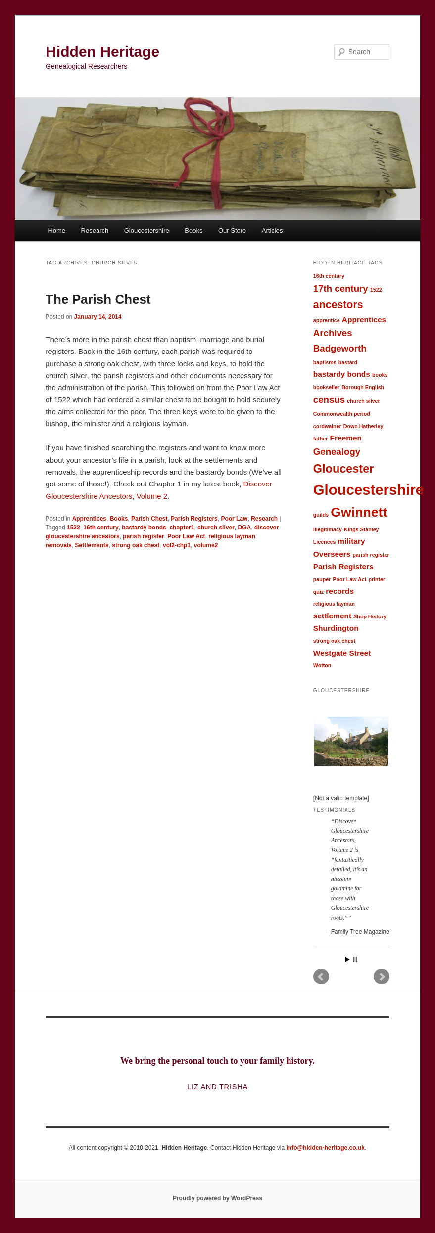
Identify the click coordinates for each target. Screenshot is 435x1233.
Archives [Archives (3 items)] (332, 333)
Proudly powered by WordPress (217, 1198)
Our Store (232, 230)
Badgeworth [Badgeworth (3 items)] (340, 348)
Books (193, 230)
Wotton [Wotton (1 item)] (322, 665)
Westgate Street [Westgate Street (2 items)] (342, 653)
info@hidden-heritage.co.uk (326, 1148)
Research (95, 230)
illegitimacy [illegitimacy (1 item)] (327, 529)
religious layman (231, 536)
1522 (73, 527)
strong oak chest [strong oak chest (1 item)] (334, 641)
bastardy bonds (144, 527)
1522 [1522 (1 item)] (376, 290)
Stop (355, 959)
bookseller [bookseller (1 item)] (326, 387)
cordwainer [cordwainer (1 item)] (327, 426)
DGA (244, 527)
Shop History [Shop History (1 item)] (369, 616)
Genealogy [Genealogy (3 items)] (336, 451)
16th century (100, 527)
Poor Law (234, 518)
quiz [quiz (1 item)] (318, 592)
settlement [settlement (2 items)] (332, 616)
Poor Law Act (186, 536)
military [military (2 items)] (351, 541)
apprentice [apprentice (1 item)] (326, 320)
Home (56, 230)
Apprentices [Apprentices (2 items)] (364, 319)
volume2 (206, 545)
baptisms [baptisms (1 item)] (325, 362)
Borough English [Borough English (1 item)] (362, 387)
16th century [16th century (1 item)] (328, 276)
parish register (143, 536)
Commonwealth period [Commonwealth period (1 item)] (341, 414)
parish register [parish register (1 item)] (371, 555)
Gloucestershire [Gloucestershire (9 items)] (368, 490)
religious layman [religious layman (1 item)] (334, 604)
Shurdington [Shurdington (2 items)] (336, 628)
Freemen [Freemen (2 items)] (346, 438)
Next (381, 977)
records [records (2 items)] (340, 591)
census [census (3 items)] (329, 400)
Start (347, 959)
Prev (321, 977)
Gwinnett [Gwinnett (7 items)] (359, 512)
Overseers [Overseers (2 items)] (332, 554)
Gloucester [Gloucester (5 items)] (343, 468)
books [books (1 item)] (379, 375)
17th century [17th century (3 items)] (340, 288)
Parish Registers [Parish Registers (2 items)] (343, 566)
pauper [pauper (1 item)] (322, 579)
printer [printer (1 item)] (376, 579)
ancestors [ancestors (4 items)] (338, 304)
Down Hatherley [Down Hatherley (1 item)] (363, 426)
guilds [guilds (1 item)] (321, 515)
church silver (216, 527)
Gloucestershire (146, 230)
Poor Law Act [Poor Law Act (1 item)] (350, 579)
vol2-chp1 (177, 545)
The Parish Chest (98, 299)
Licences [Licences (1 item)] (324, 542)
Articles (272, 230)
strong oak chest (135, 545)
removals (59, 545)
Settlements (92, 545)
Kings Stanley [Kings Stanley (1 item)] (361, 529)
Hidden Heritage (102, 52)
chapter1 (181, 527)
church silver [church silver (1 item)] (363, 401)
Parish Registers (194, 518)
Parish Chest (149, 518)
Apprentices (89, 518)
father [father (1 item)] (320, 438)
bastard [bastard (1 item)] (348, 362)
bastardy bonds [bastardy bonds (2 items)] (341, 374)
